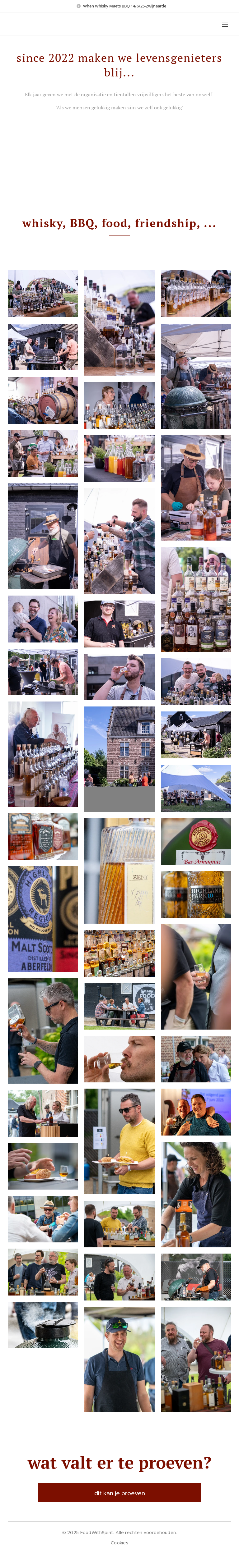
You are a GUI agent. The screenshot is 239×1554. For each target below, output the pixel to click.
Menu (225, 24)
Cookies (119, 1543)
